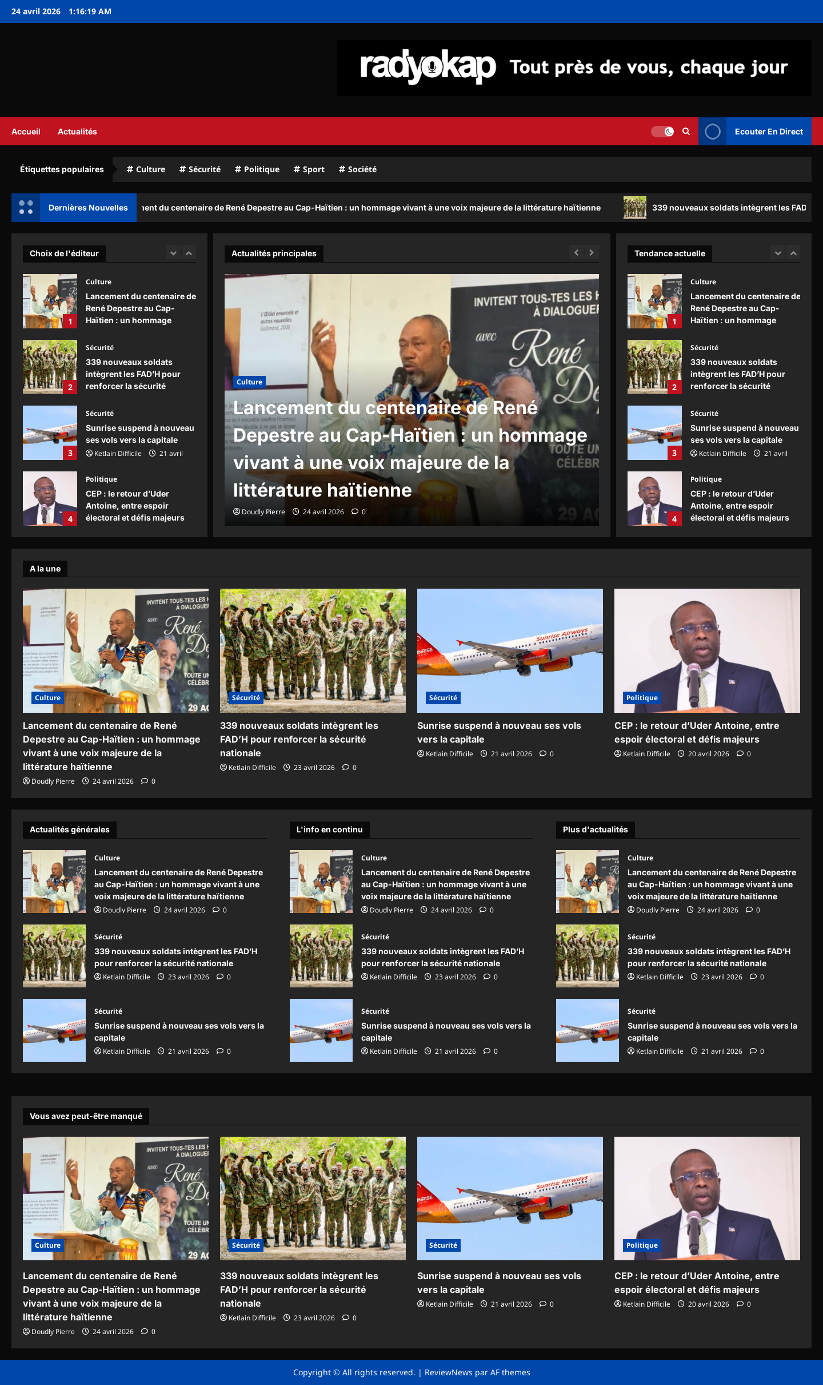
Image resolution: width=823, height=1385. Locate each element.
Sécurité (205, 169)
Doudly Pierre (263, 512)
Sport (314, 169)
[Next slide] (189, 252)
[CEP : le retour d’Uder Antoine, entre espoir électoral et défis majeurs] (707, 651)
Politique (261, 169)
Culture (150, 169)
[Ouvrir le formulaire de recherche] (686, 131)
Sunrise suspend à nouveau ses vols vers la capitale (50, 433)
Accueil (26, 131)
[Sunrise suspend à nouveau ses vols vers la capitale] (510, 651)
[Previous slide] (173, 252)
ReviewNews (449, 1372)
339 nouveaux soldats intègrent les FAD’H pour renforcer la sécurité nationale (50, 367)
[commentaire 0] (358, 512)
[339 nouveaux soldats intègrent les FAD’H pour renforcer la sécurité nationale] (313, 651)
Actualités (77, 131)
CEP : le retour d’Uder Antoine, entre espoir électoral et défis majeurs (50, 498)
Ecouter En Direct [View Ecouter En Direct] (750, 131)
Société (362, 169)
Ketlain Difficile (118, 453)
